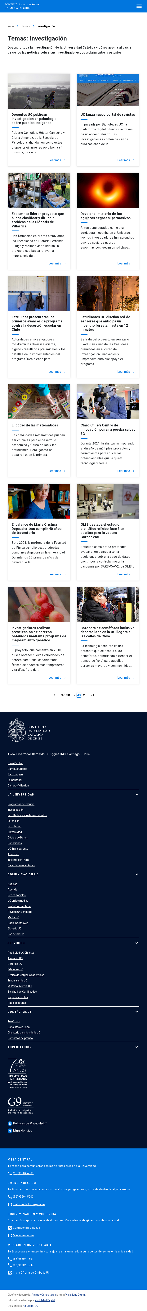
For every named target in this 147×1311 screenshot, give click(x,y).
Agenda (12, 889)
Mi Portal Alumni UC (20, 986)
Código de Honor (18, 837)
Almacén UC (15, 958)
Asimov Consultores (44, 1294)
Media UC (13, 917)
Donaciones (15, 843)
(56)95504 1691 (23, 1258)
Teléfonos (14, 1021)
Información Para (18, 859)
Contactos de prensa (20, 1038)
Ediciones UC (15, 969)
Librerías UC (15, 963)
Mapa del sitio (20, 1130)
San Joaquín (15, 774)
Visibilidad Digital (75, 1294)
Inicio (11, 26)
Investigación (16, 809)
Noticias (12, 884)
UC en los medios (18, 900)
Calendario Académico (21, 865)
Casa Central (15, 763)
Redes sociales (17, 895)
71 (92, 695)
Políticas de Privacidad (26, 1123)
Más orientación (23, 1235)
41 (84, 695)
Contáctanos (20, 1011)
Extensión (14, 820)
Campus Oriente (17, 768)
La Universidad (21, 794)
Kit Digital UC (30, 1305)
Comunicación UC (23, 874)
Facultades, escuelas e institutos (27, 815)
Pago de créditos (18, 997)
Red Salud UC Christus (21, 952)
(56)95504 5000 (23, 1196)
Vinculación (14, 826)
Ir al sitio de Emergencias (29, 1204)
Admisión (13, 854)
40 (79, 695)
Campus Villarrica (18, 785)
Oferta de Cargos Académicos (26, 974)
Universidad (15, 832)
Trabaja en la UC (17, 980)
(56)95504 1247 (23, 1265)
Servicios (16, 943)
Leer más (57, 160)
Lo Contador (15, 779)
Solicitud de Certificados (22, 991)
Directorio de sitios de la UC (24, 1032)
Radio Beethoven (18, 922)
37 (63, 695)
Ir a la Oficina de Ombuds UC (31, 1272)
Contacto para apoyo (26, 1227)
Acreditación (20, 1047)
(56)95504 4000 (23, 1173)
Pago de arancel (17, 1002)
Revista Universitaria (20, 911)
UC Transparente (18, 848)
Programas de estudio (21, 804)
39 (73, 695)
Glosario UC (14, 928)
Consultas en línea (19, 1026)
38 (68, 695)
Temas (25, 26)
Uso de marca (16, 934)
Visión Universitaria (19, 906)
